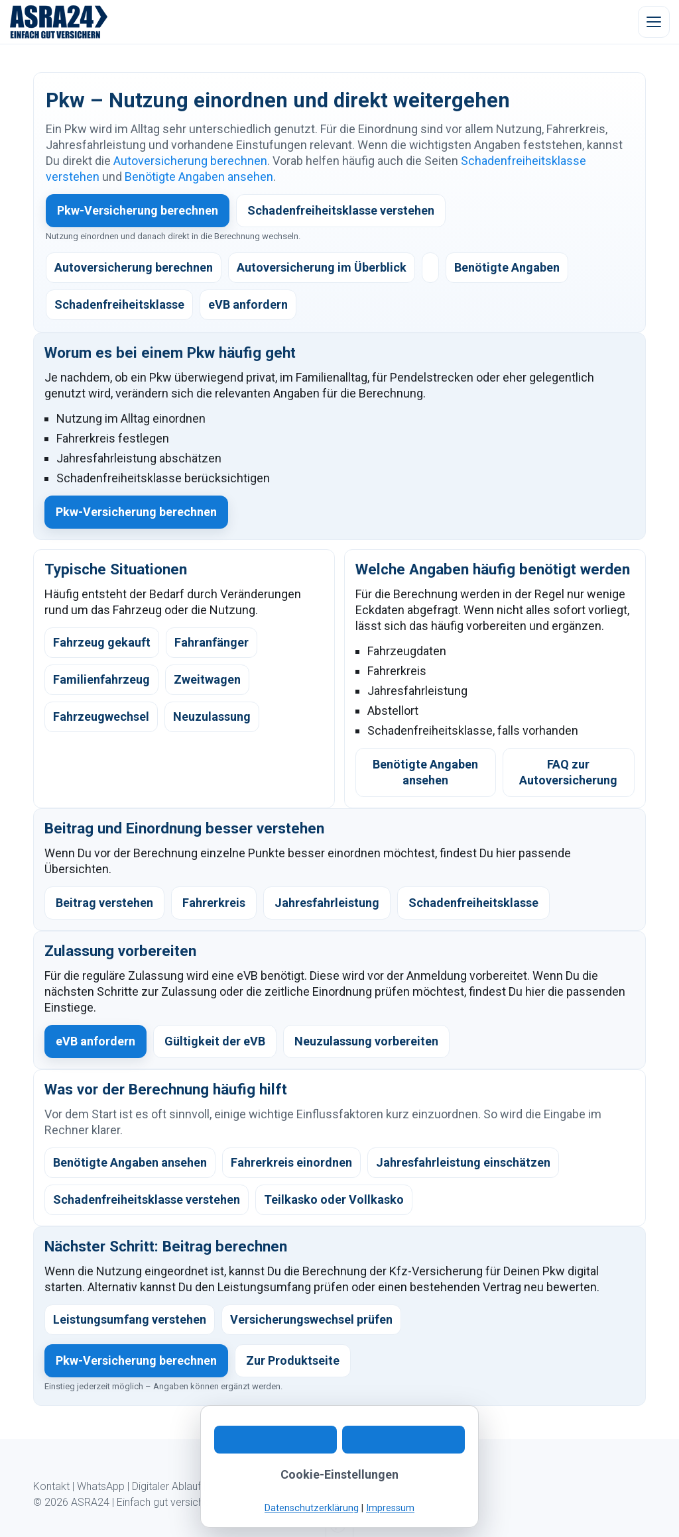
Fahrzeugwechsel (101, 716)
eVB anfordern (95, 1041)
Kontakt (51, 1486)
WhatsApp (101, 1486)
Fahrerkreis (213, 903)
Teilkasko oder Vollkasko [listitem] (334, 1199)
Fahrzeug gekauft (102, 642)
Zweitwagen (207, 679)
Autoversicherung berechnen (190, 161)
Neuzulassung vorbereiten (366, 1041)
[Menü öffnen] (654, 22)
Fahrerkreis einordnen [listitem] (291, 1162)
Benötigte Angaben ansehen (199, 177)
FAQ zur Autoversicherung (568, 772)
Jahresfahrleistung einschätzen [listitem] (463, 1162)
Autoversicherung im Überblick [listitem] (321, 267)
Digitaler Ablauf (166, 1486)
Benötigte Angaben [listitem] (507, 267)
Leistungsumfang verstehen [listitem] (129, 1319)
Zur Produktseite (293, 1360)
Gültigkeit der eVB (214, 1041)
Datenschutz (332, 1486)
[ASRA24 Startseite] (59, 21)
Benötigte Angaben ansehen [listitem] (130, 1162)
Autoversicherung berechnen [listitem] (133, 267)
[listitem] (430, 267)
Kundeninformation (252, 1486)
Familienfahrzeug (101, 679)
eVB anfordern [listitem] (248, 304)
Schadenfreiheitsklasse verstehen (340, 210)
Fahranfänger (211, 642)
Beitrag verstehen (104, 903)
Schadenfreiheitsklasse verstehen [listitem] (146, 1199)
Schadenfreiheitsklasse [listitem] (119, 304)
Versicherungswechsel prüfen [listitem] (311, 1319)
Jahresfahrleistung (327, 903)
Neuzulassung (212, 716)
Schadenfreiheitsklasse (473, 903)
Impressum (394, 1486)
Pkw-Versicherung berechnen (137, 210)
